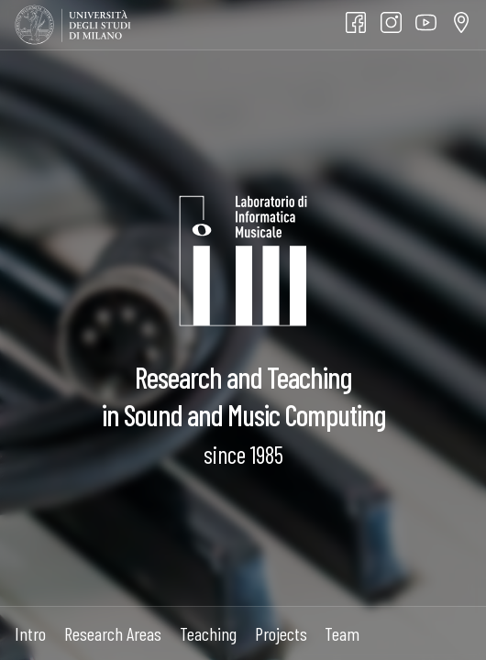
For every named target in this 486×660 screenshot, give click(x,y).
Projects (281, 633)
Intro (30, 633)
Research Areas (112, 633)
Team (342, 633)
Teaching (208, 633)
